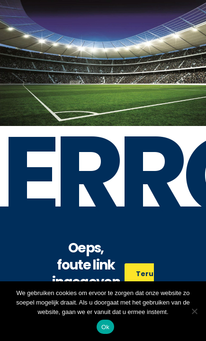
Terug (152, 273)
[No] (194, 311)
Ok (105, 327)
